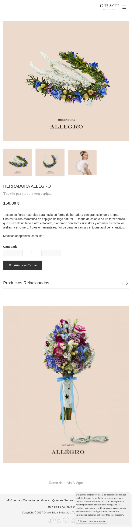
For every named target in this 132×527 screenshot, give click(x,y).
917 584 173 (56, 506)
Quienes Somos (63, 500)
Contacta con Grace (36, 500)
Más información (97, 521)
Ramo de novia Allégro (66, 483)
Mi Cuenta (13, 500)
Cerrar (82, 521)
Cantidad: (10, 246)
